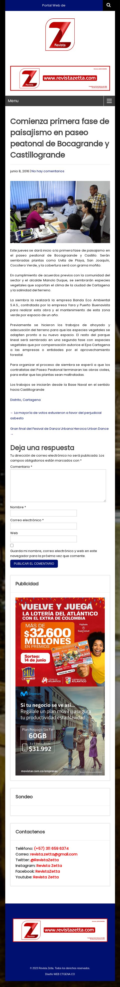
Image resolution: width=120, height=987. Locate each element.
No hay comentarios (47, 171)
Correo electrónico (27, 526)
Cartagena (32, 399)
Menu (13, 101)
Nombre (18, 513)
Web (14, 539)
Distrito (15, 399)
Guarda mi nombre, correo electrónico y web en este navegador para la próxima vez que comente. (53, 559)
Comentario (21, 466)
